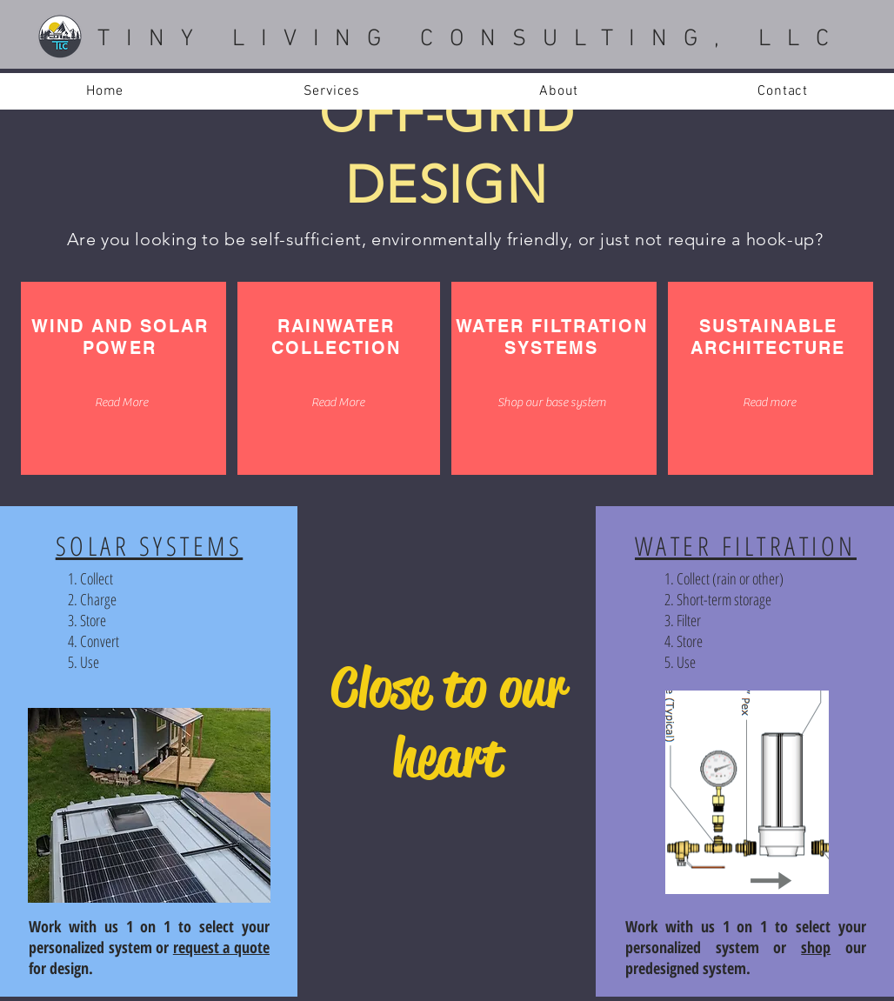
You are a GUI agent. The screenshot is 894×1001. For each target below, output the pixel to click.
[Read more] (769, 403)
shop (816, 947)
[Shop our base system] (551, 403)
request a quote (221, 947)
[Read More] (121, 403)
